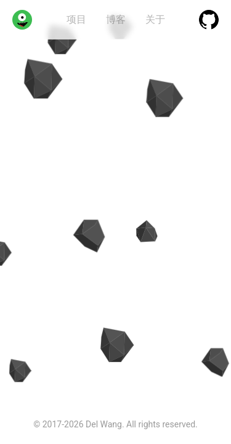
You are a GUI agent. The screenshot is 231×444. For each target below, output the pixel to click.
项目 (76, 19)
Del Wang (104, 424)
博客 (116, 19)
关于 (155, 19)
